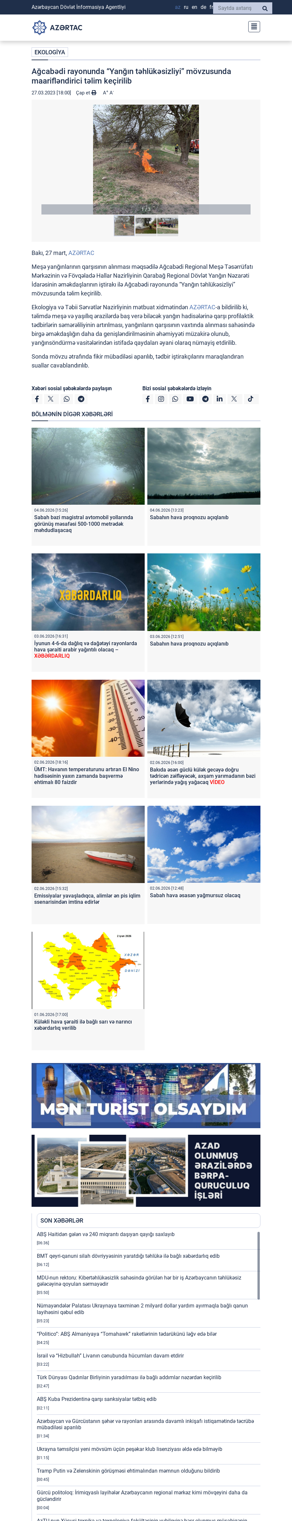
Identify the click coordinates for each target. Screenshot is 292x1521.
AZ (178, 7)
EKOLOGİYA (50, 52)
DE (203, 7)
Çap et (86, 93)
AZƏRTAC (81, 252)
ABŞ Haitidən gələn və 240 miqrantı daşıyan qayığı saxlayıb (106, 1234)
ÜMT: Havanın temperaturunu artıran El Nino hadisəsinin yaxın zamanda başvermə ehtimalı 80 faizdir (86, 775)
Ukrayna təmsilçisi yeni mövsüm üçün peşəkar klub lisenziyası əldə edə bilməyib (129, 1449)
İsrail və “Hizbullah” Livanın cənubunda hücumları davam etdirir (110, 1356)
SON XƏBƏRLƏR (61, 1220)
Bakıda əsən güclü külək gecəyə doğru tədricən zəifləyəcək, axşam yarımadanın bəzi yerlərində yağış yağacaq (203, 776)
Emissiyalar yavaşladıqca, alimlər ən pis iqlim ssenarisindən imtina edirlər (87, 899)
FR (211, 7)
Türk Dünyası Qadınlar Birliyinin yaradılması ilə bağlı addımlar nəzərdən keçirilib (129, 1377)
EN (194, 7)
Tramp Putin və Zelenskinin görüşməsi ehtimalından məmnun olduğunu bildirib (128, 1471)
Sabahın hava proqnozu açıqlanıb (189, 517)
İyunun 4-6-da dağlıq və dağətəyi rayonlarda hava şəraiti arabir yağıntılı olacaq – (85, 649)
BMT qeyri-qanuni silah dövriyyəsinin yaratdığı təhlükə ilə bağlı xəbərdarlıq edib (128, 1256)
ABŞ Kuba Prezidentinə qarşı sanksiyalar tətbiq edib (97, 1399)
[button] (146, 160)
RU (186, 7)
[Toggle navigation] (252, 26)
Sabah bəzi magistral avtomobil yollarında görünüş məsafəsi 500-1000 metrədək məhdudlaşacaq (83, 523)
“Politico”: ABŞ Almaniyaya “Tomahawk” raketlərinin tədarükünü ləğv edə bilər (127, 1334)
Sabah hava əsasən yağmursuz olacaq (195, 895)
